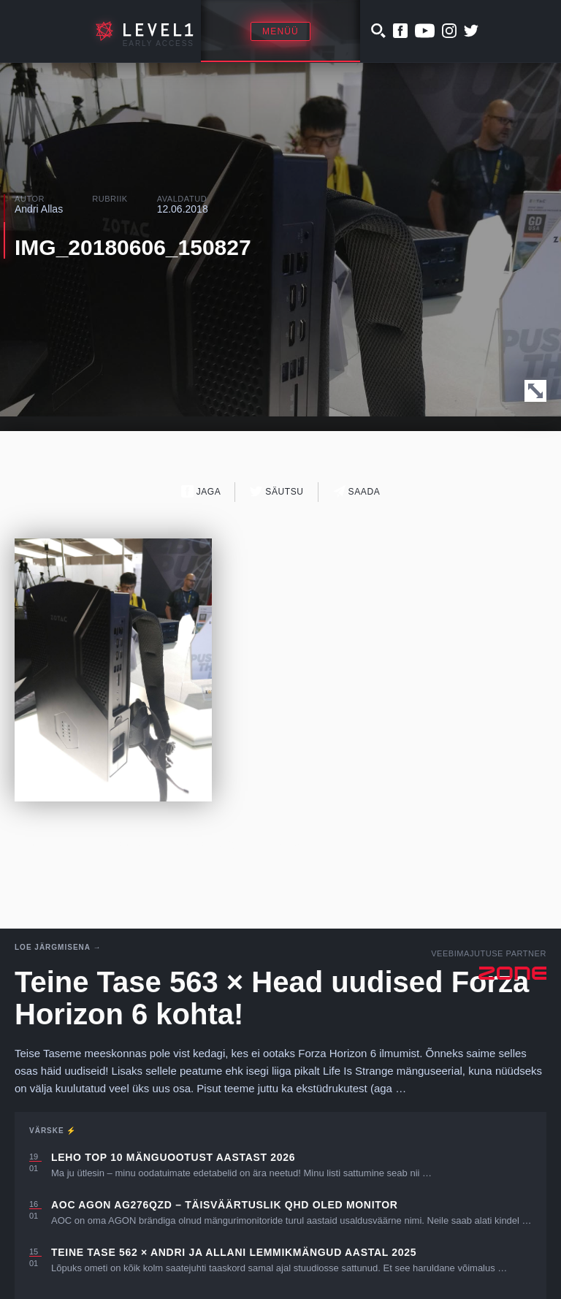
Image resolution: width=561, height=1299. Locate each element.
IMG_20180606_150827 (133, 247)
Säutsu (276, 491)
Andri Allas (39, 209)
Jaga (201, 491)
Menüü (280, 31)
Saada (357, 491)
